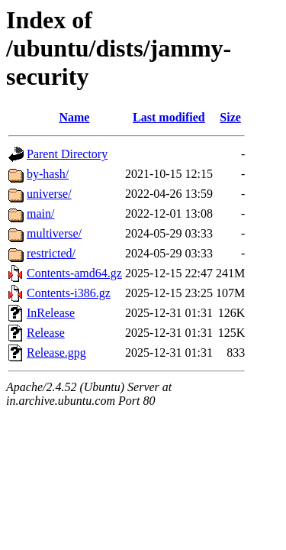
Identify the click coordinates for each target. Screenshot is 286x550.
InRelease (51, 312)
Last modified (169, 117)
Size (230, 117)
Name (74, 117)
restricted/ (51, 253)
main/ (40, 213)
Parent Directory (67, 153)
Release (46, 332)
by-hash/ (48, 173)
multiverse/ (54, 233)
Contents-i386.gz (69, 292)
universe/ (49, 193)
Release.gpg (56, 352)
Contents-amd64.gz (74, 273)
